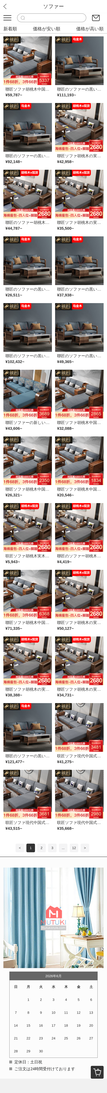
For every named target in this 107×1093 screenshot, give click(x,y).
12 (74, 848)
